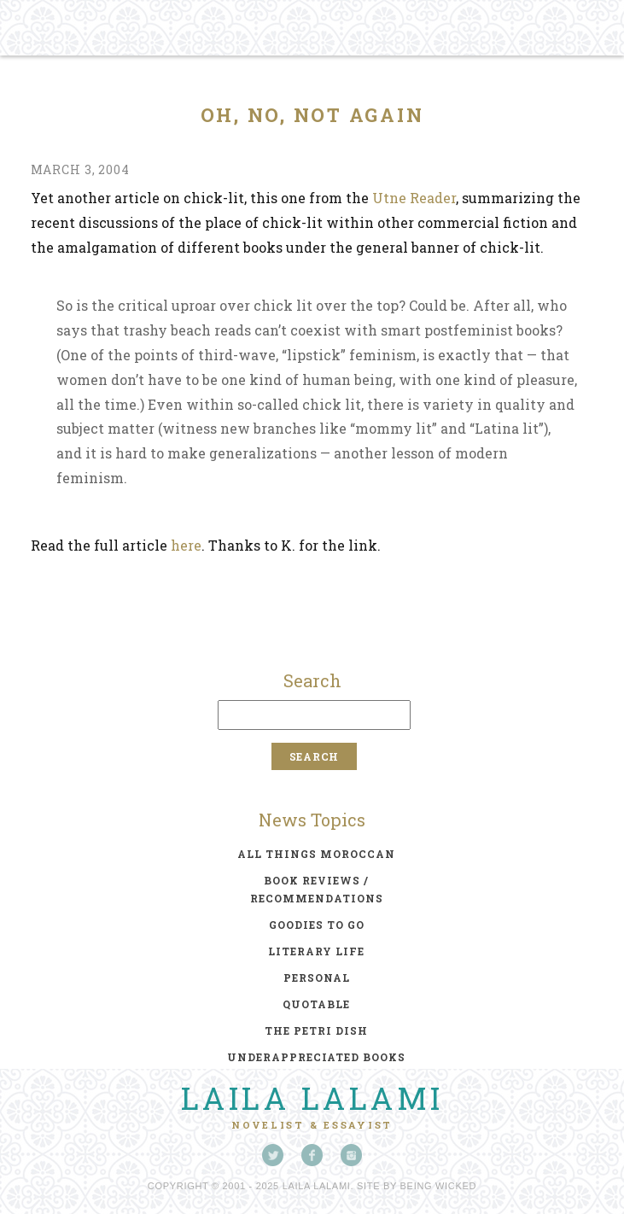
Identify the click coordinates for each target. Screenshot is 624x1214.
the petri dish (316, 1030)
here (186, 545)
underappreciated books (316, 1057)
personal (316, 977)
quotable (316, 1004)
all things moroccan (316, 854)
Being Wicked (438, 1186)
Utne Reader (414, 198)
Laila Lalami (312, 1097)
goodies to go (316, 924)
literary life (316, 951)
